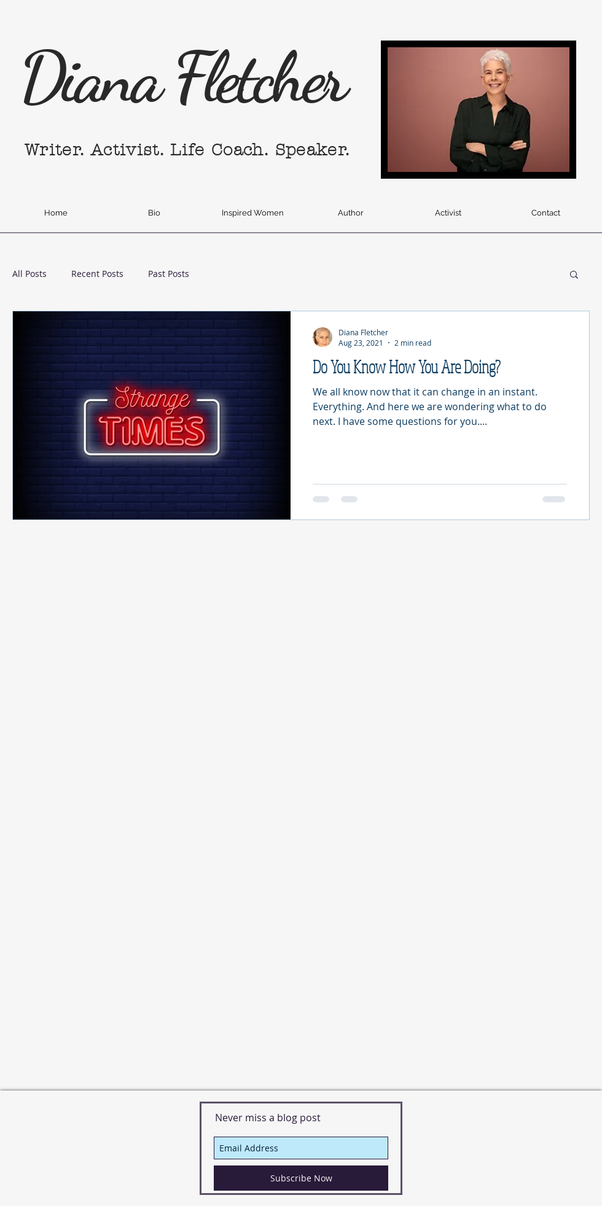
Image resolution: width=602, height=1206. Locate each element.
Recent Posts (97, 273)
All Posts (29, 273)
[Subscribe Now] (301, 1178)
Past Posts (168, 273)
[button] (574, 275)
